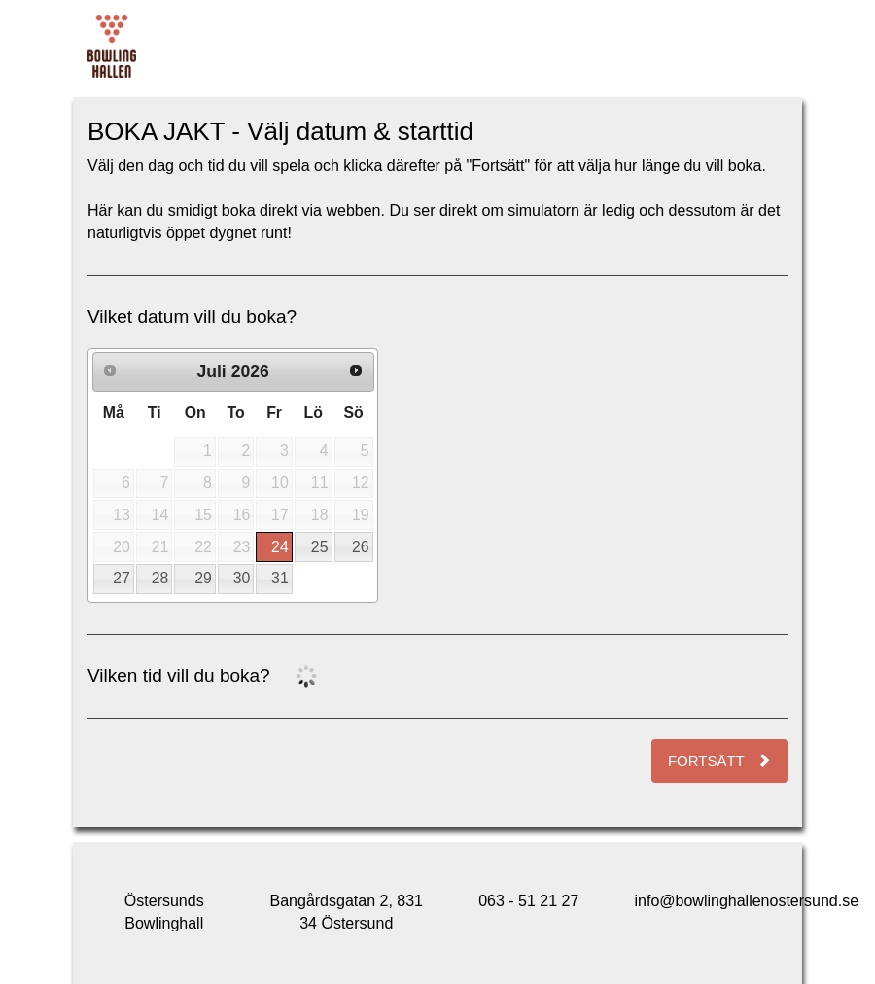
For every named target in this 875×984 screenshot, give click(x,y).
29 (203, 578)
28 (160, 578)
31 (280, 578)
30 (242, 578)
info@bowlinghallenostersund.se (747, 901)
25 (320, 547)
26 (360, 547)
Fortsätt (719, 761)
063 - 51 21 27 (528, 901)
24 (280, 547)
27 (121, 578)
